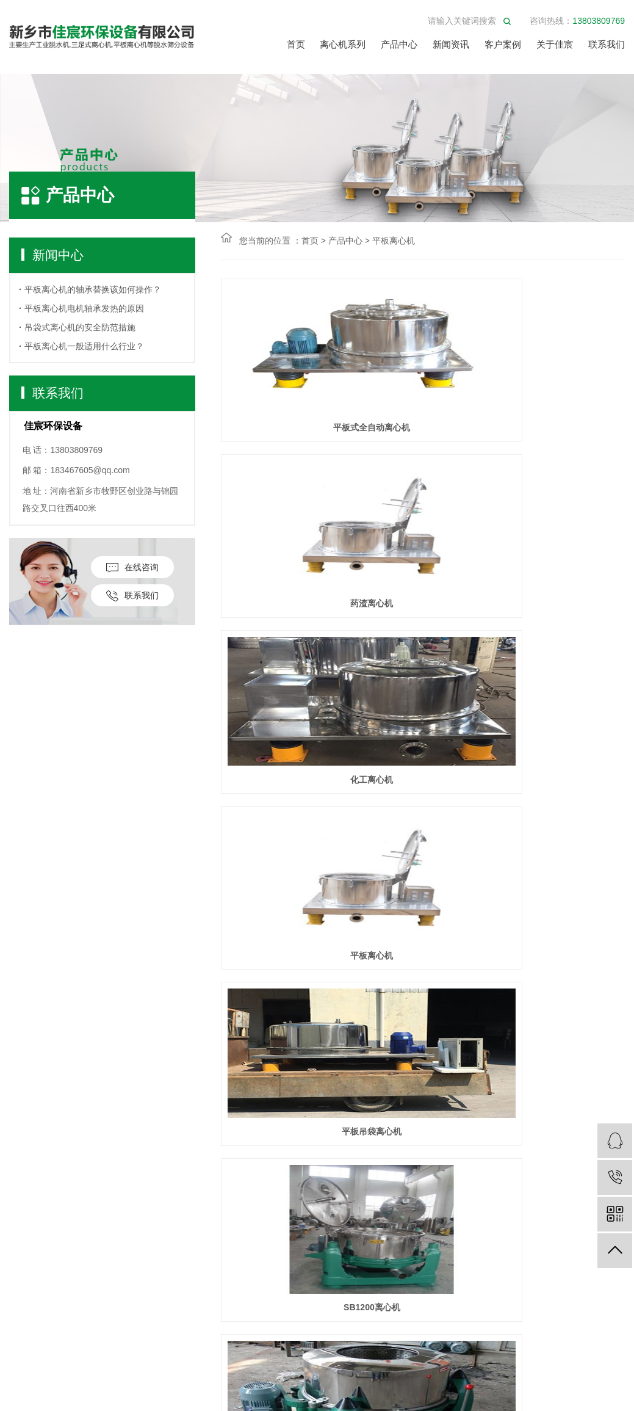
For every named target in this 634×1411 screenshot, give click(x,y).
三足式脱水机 (36, 1194)
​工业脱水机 (32, 1213)
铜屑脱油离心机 (284, 941)
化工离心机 (561, 482)
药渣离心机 (423, 482)
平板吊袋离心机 (423, 711)
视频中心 (193, 1176)
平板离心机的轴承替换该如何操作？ (92, 289)
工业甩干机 (32, 1286)
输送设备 (27, 1341)
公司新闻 (110, 1139)
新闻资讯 (451, 44)
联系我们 (606, 44)
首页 (296, 44)
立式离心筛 (32, 1268)
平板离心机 (393, 240)
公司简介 (193, 1139)
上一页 (340, 980)
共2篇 (244, 980)
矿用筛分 (27, 1359)
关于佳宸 (554, 44)
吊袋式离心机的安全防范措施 (79, 327)
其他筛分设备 (36, 1378)
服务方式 (193, 1158)
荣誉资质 (193, 1194)
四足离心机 (32, 1176)
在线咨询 (132, 567)
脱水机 (23, 1231)
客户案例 (503, 44)
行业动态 (110, 1158)
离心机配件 (32, 1304)
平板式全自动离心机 (284, 482)
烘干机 (23, 1249)
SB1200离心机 (561, 711)
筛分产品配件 (36, 1396)
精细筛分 (27, 1323)
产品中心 (399, 44)
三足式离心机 (36, 1158)
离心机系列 (343, 44)
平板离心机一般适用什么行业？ (84, 346)
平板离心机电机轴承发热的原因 (84, 308)
